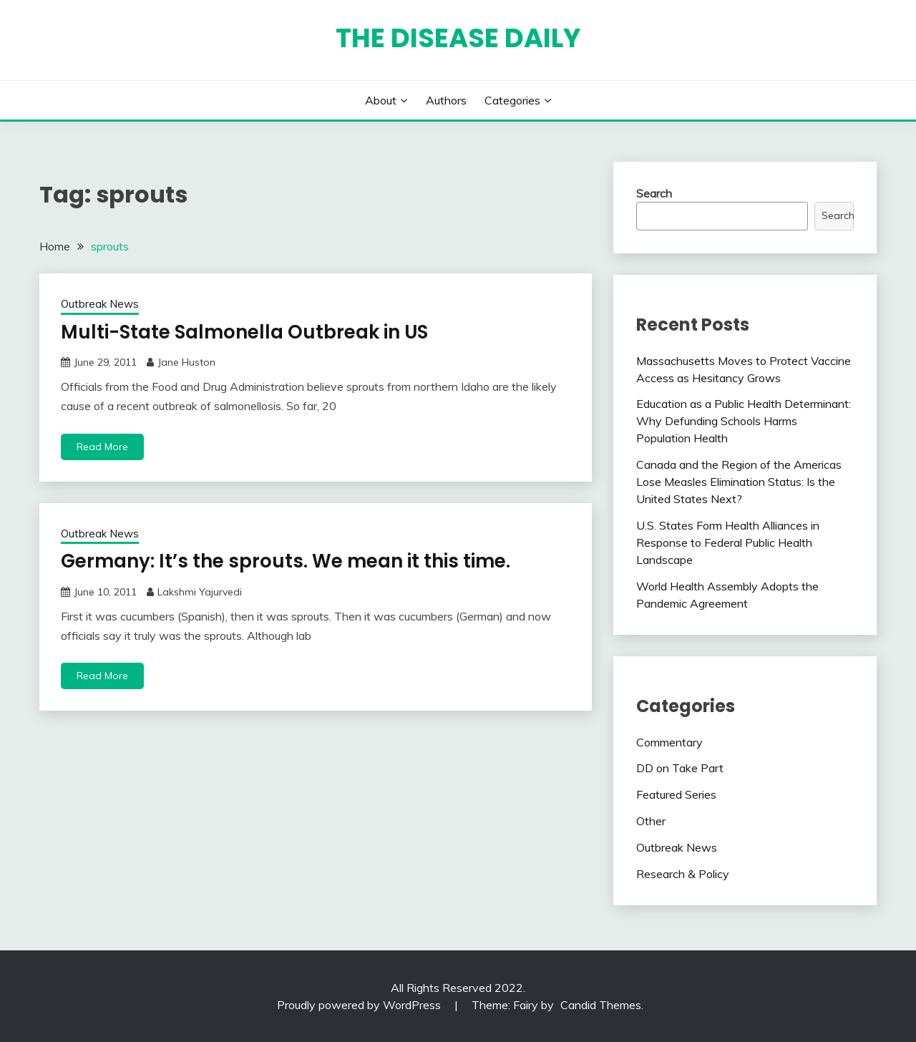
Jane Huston (186, 362)
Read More (102, 446)
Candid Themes (600, 1005)
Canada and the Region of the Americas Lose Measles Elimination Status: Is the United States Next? (739, 481)
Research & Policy (682, 874)
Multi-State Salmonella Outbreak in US (244, 332)
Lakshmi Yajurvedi (199, 591)
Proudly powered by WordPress (360, 1005)
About (380, 100)
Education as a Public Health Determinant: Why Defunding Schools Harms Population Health (743, 420)
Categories (512, 100)
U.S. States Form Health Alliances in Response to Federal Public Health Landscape (727, 542)
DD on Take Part (679, 768)
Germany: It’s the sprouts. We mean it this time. (285, 561)
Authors (446, 100)
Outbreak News (100, 304)
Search (654, 193)
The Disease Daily (458, 38)
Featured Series (676, 794)
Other (651, 821)
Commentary (669, 742)
